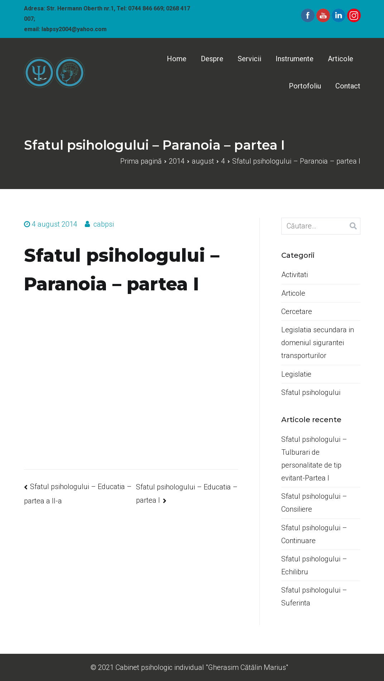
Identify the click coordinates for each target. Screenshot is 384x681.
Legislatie (296, 374)
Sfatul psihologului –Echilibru (314, 565)
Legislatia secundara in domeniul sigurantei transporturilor (317, 342)
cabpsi (103, 224)
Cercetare (296, 311)
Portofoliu (305, 86)
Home (176, 58)
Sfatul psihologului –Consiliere (314, 502)
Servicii (249, 58)
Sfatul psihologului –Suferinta (314, 596)
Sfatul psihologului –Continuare (314, 534)
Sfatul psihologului (310, 392)
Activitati (294, 274)
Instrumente (294, 58)
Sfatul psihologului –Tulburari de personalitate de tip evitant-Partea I (314, 458)
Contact (347, 86)
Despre (212, 58)
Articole (340, 58)
